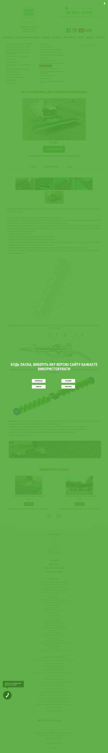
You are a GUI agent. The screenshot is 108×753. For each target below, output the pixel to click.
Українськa (39, 381)
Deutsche (68, 386)
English (38, 386)
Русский (68, 381)
